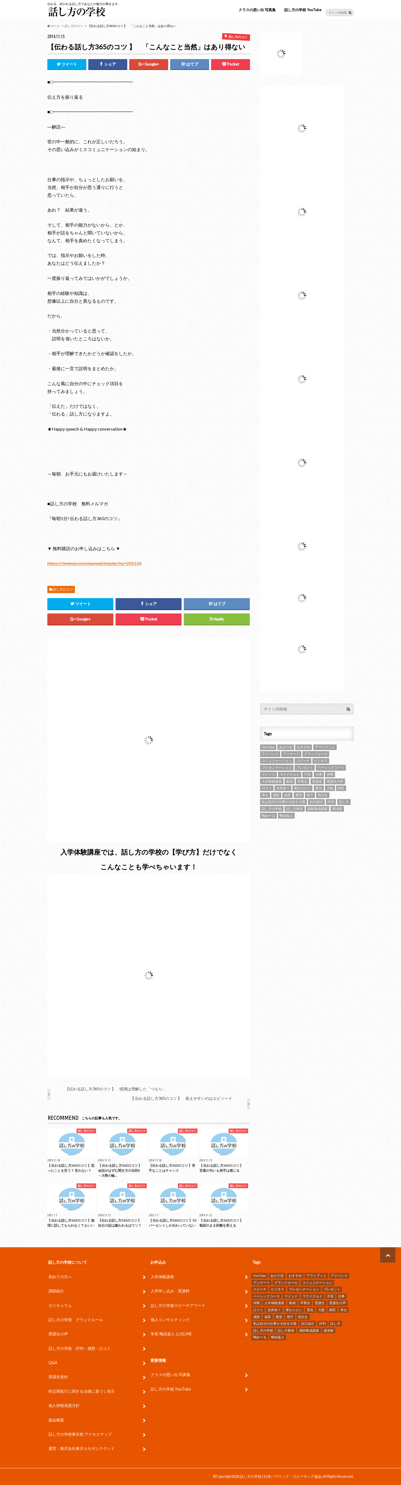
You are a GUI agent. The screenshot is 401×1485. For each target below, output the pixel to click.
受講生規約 (58, 1376)
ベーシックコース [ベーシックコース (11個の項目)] (330, 767)
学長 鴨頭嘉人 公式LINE (171, 1333)
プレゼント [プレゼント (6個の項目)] (304, 767)
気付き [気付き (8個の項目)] (323, 795)
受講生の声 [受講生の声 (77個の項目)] (335, 781)
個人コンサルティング (170, 1319)
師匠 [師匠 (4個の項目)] (341, 788)
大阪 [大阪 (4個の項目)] (330, 788)
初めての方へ (60, 1276)
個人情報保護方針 (64, 1405)
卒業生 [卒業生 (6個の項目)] (302, 781)
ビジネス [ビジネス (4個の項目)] (320, 761)
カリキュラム (60, 1305)
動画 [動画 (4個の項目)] (289, 781)
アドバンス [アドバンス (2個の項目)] (270, 754)
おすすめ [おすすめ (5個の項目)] (303, 747)
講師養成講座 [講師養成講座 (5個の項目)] (317, 809)
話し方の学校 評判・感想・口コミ (79, 1348)
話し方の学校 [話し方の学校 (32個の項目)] (272, 809)
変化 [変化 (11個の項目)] (319, 788)
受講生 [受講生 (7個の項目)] (317, 781)
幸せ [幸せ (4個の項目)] (265, 795)
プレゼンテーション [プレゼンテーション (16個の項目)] (277, 767)
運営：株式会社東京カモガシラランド (81, 1448)
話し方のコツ (63, 589)
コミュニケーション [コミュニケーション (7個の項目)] (277, 761)
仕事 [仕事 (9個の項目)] (319, 774)
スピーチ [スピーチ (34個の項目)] (303, 761)
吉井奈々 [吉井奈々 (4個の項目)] (283, 788)
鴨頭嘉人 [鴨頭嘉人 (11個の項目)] (286, 816)
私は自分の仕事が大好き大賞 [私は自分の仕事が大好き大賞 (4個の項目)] (283, 802)
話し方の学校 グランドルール (75, 1319)
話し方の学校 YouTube (302, 10)
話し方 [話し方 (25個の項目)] (344, 802)
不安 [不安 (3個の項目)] (307, 774)
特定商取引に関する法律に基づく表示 (81, 1391)
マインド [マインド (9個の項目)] (268, 774)
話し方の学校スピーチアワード (178, 1305)
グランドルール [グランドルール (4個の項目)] (315, 754)
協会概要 (56, 1420)
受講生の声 (58, 1333)
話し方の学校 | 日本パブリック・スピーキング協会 (281, 1476)
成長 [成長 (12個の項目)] (287, 795)
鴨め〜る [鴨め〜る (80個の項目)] (268, 816)
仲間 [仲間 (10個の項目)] (330, 774)
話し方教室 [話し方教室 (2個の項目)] (294, 809)
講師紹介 (56, 1291)
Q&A (52, 1362)
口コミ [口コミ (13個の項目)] (267, 788)
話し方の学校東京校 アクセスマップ (80, 1434)
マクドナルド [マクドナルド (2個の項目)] (290, 774)
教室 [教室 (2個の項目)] (298, 795)
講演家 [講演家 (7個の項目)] (337, 809)
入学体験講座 (162, 1276)
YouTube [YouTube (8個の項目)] (268, 747)
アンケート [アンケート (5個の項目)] (291, 754)
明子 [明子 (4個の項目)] (310, 795)
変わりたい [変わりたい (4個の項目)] (302, 788)
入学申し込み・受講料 (170, 1291)
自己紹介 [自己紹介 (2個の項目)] (316, 802)
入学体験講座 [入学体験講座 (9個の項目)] (272, 781)
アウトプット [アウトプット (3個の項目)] (325, 747)
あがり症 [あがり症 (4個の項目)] (285, 747)
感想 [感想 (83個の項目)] (276, 795)
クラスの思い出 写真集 (257, 10)
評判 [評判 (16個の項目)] (330, 802)
